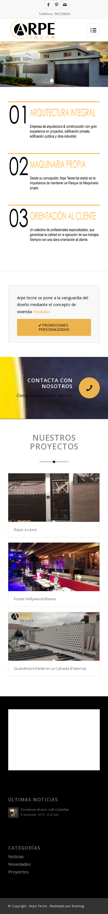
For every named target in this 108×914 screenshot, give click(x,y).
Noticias (16, 856)
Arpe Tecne (38, 906)
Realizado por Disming (67, 906)
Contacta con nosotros (50, 383)
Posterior (103, 64)
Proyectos (18, 872)
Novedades (19, 864)
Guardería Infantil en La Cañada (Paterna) (50, 668)
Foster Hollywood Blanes (35, 598)
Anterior (5, 64)
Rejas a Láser (25, 529)
